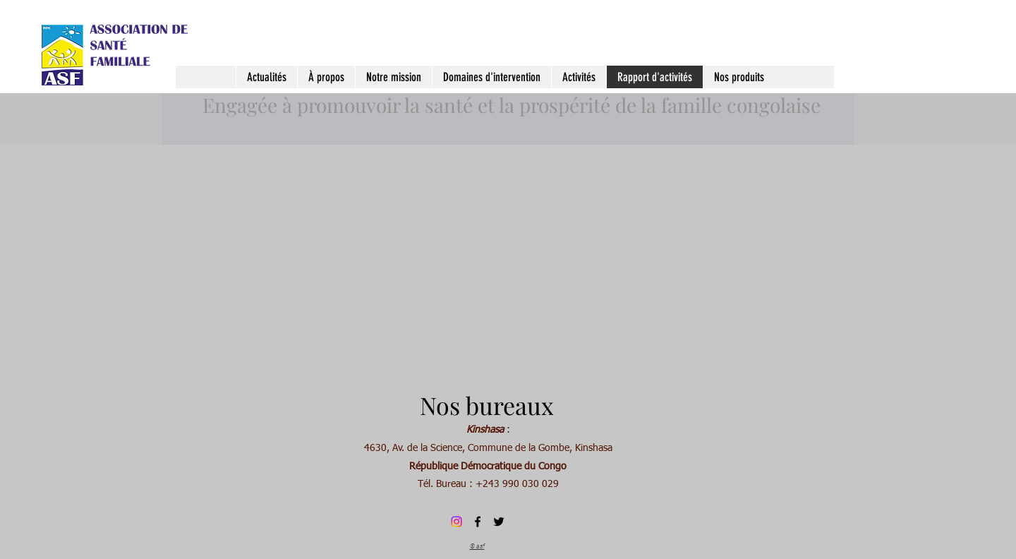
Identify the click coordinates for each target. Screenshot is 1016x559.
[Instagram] (456, 522)
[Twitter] (499, 522)
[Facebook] (478, 522)
